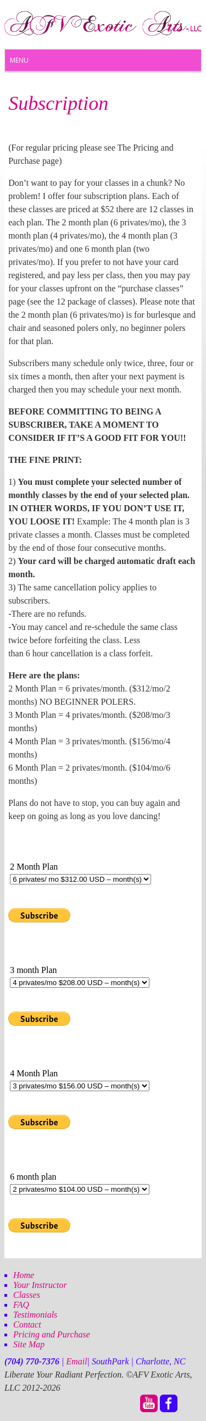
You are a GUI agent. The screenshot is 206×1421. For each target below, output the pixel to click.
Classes (26, 1295)
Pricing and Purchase (51, 1334)
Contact (27, 1324)
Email (76, 1361)
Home (23, 1275)
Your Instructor (40, 1285)
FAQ (21, 1304)
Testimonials (35, 1314)
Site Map (28, 1344)
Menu (19, 60)
